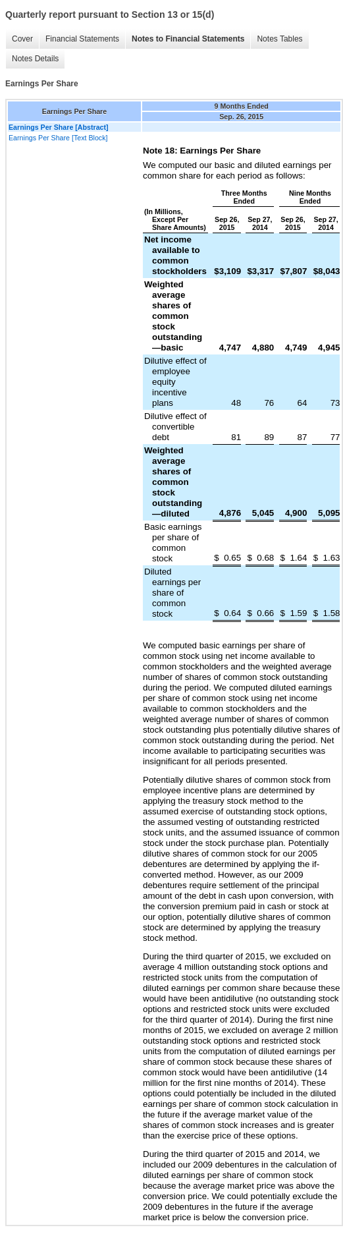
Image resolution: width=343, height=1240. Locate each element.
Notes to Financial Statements (188, 38)
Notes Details (35, 58)
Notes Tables (279, 38)
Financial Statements (82, 38)
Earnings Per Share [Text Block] (58, 138)
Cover (22, 38)
